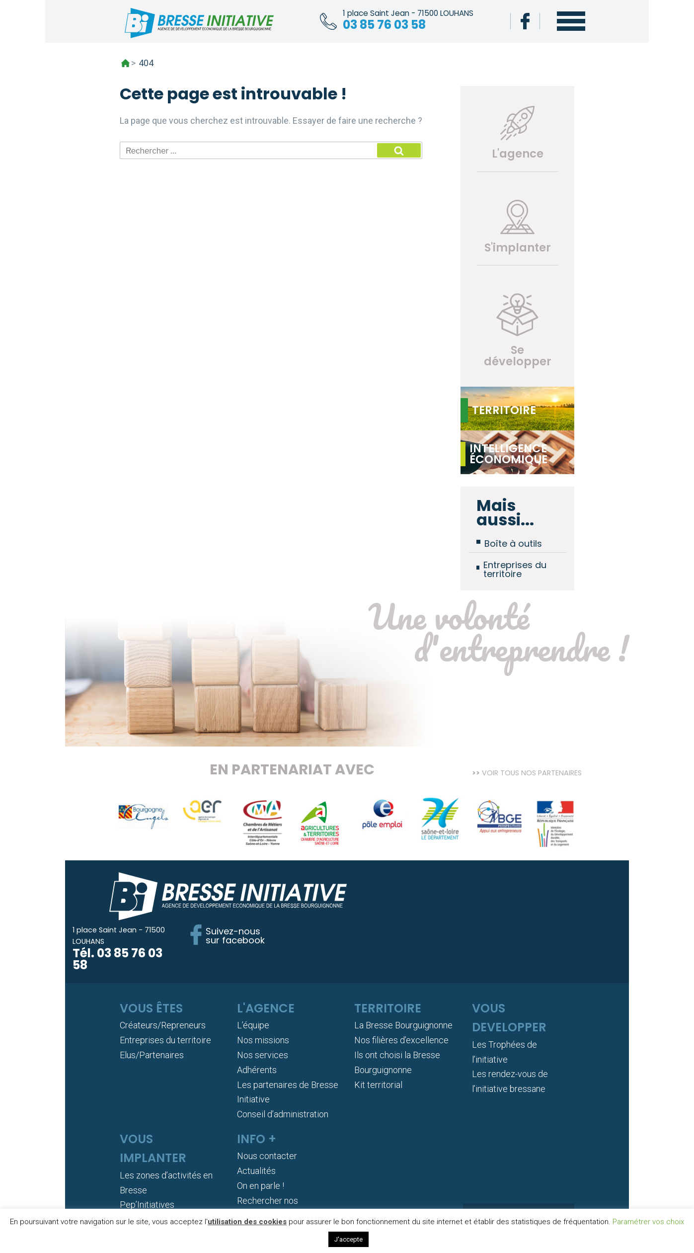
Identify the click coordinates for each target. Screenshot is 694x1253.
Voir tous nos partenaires (532, 768)
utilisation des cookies (247, 1221)
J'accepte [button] (348, 1239)
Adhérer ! (518, 1167)
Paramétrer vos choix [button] (648, 1221)
